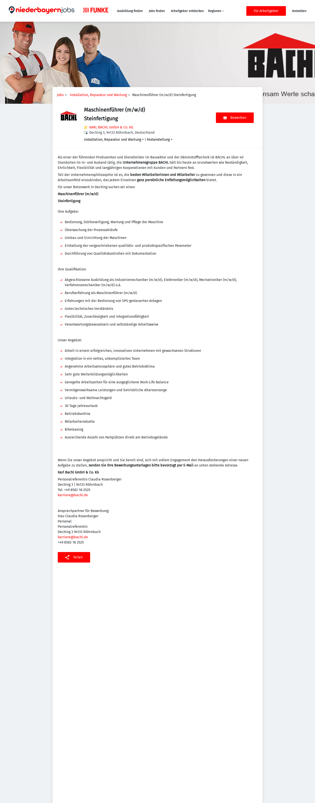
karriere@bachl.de (73, 495)
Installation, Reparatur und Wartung (98, 95)
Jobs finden (157, 11)
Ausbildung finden (130, 11)
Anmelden (299, 11)
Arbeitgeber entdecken (187, 11)
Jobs (60, 95)
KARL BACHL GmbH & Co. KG (111, 127)
